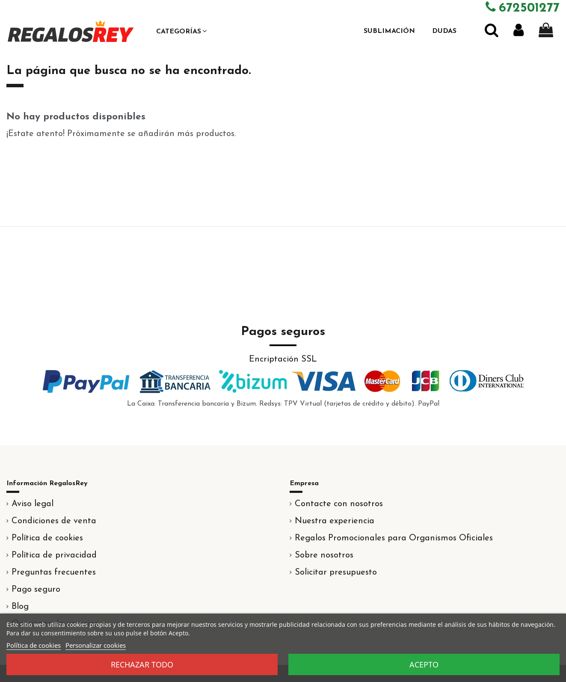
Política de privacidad (54, 555)
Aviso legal (32, 504)
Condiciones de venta (54, 521)
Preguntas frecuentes (54, 572)
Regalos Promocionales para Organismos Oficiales (394, 538)
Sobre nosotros (324, 555)
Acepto (424, 664)
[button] (181, 31)
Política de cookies (47, 538)
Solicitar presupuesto (336, 572)
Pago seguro (36, 589)
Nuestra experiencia (334, 521)
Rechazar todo (142, 664)
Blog (20, 606)
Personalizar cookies (95, 645)
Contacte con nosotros (339, 504)
